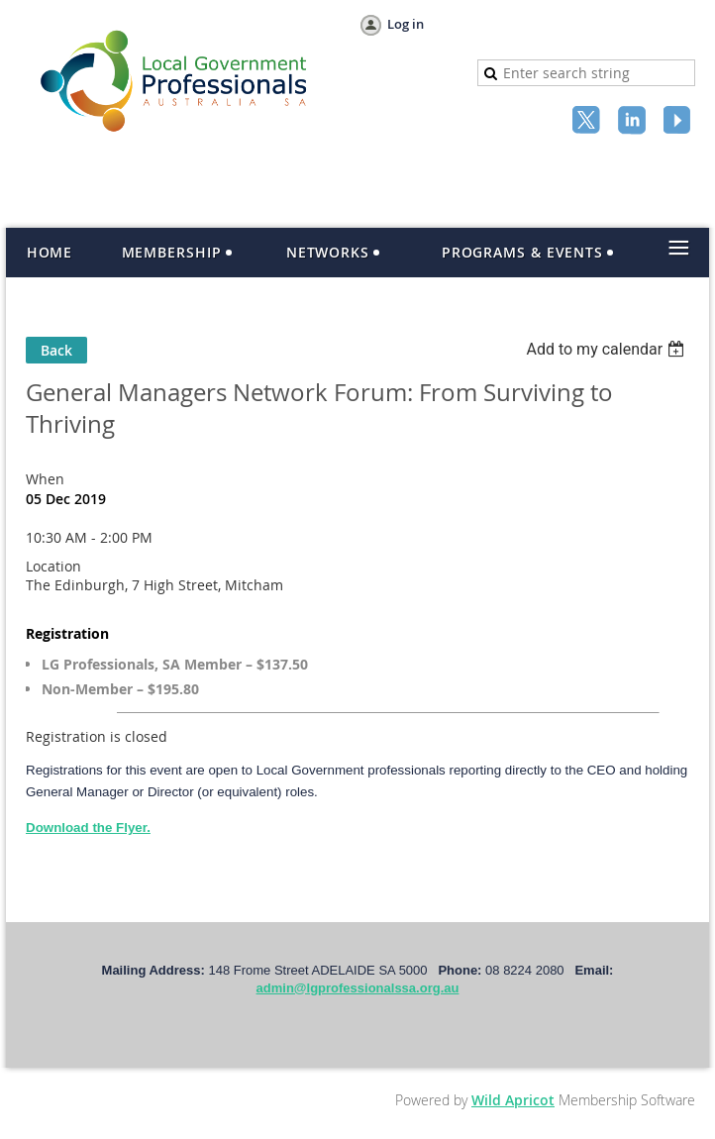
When (45, 478)
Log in (405, 24)
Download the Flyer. (88, 827)
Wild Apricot (513, 1099)
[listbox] (607, 349)
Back (56, 350)
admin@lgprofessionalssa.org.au (358, 988)
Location (53, 566)
